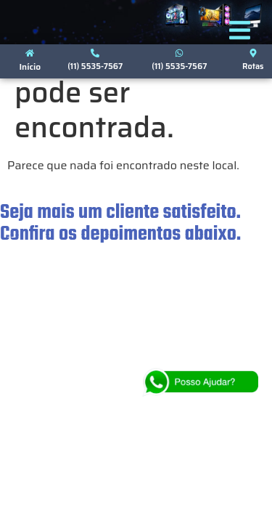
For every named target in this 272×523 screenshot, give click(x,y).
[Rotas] (253, 53)
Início (30, 66)
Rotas (253, 66)
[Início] (29, 53)
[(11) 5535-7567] (95, 53)
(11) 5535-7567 (95, 66)
